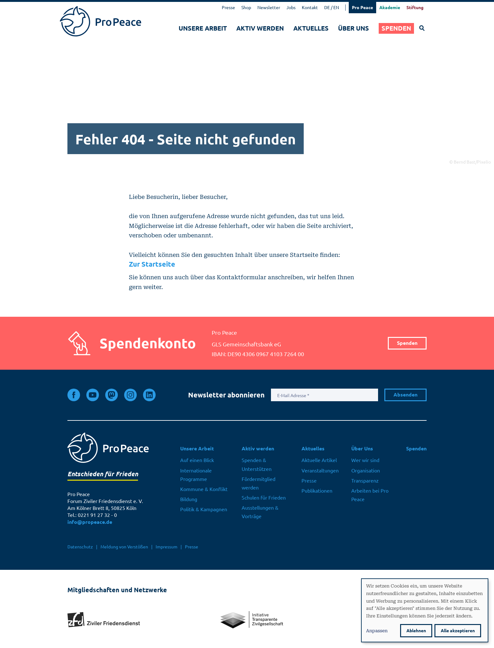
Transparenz (365, 480)
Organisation (365, 470)
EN (336, 7)
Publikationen (317, 491)
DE (327, 7)
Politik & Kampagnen (203, 509)
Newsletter (268, 7)
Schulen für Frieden (264, 497)
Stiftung (414, 7)
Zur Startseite (152, 264)
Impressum (166, 546)
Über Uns (353, 28)
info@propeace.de (89, 522)
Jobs (291, 7)
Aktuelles (311, 28)
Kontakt (310, 7)
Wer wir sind (365, 460)
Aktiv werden (260, 28)
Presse (228, 7)
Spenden (396, 28)
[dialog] (425, 610)
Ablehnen (416, 630)
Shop (246, 7)
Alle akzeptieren (458, 630)
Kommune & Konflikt (203, 489)
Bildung (188, 499)
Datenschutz (80, 546)
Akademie (389, 7)
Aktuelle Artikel (319, 460)
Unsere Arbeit (203, 28)
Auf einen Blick (197, 460)
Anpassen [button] (377, 630)
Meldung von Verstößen (124, 546)
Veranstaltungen (320, 470)
